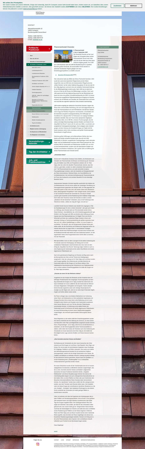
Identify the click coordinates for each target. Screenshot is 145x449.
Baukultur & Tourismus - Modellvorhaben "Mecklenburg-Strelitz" (40, 101)
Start (31, 55)
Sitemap (68, 440)
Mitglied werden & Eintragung (38, 128)
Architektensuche (34, 125)
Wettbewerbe (35, 117)
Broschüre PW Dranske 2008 (65, 74)
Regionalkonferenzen (37, 105)
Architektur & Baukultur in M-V (38, 64)
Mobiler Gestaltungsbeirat (38, 120)
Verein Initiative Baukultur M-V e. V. (41, 86)
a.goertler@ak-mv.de (103, 66)
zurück (55, 431)
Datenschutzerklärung (30, 9)
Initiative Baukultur (36, 89)
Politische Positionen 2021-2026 (40, 80)
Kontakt (56, 440)
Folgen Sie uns (38, 442)
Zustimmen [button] (117, 6)
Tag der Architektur (36, 123)
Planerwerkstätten (36, 108)
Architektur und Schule (37, 83)
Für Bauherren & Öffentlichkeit (38, 131)
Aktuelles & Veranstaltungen (37, 61)
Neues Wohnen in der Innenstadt (40, 114)
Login (62, 440)
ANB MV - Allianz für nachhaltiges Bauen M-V (40, 96)
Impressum (76, 440)
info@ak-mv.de (37, 39)
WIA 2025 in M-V (36, 67)
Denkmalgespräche (37, 92)
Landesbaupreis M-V (37, 70)
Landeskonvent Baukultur (38, 73)
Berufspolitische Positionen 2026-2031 (40, 77)
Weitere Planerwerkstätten (38, 111)
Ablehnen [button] (133, 6)
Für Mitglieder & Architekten (37, 134)
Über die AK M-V (34, 58)
